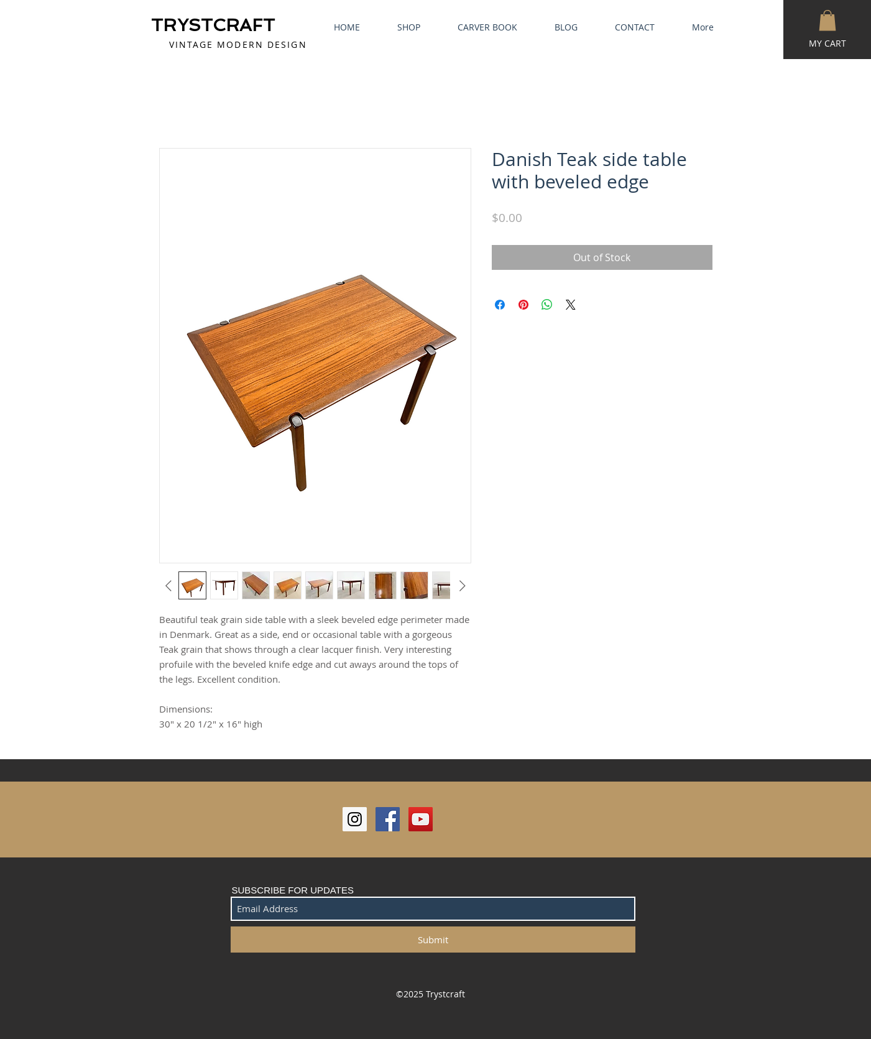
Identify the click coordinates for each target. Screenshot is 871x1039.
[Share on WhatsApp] (547, 304)
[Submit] (433, 939)
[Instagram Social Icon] (355, 819)
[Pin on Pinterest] (523, 304)
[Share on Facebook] (499, 304)
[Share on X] (570, 304)
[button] (827, 20)
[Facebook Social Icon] (388, 819)
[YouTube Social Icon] (420, 819)
